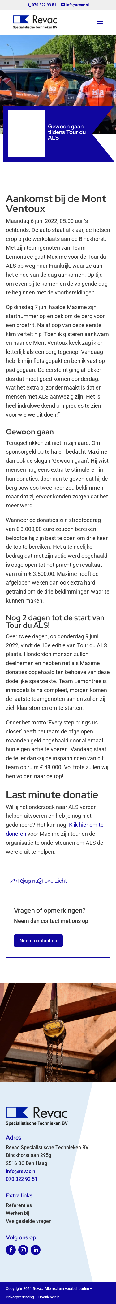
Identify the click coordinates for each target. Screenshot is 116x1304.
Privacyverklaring (20, 1297)
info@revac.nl (21, 1171)
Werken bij (17, 1213)
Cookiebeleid (49, 1297)
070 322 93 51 (21, 1179)
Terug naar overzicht (42, 880)
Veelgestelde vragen (29, 1221)
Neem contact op (38, 941)
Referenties (19, 1205)
